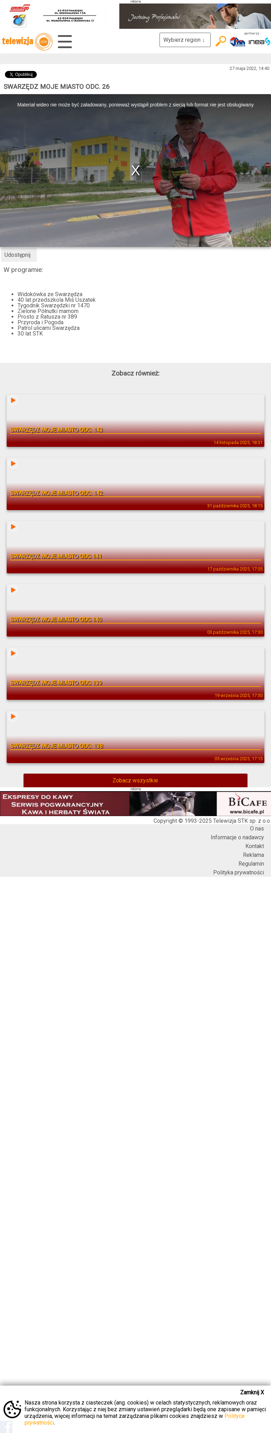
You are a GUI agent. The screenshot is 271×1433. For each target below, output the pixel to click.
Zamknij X (252, 1392)
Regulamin (251, 863)
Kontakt (254, 846)
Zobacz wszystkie (135, 780)
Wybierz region (185, 40)
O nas (257, 828)
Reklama (253, 855)
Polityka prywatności (238, 872)
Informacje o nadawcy (237, 837)
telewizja (27, 42)
